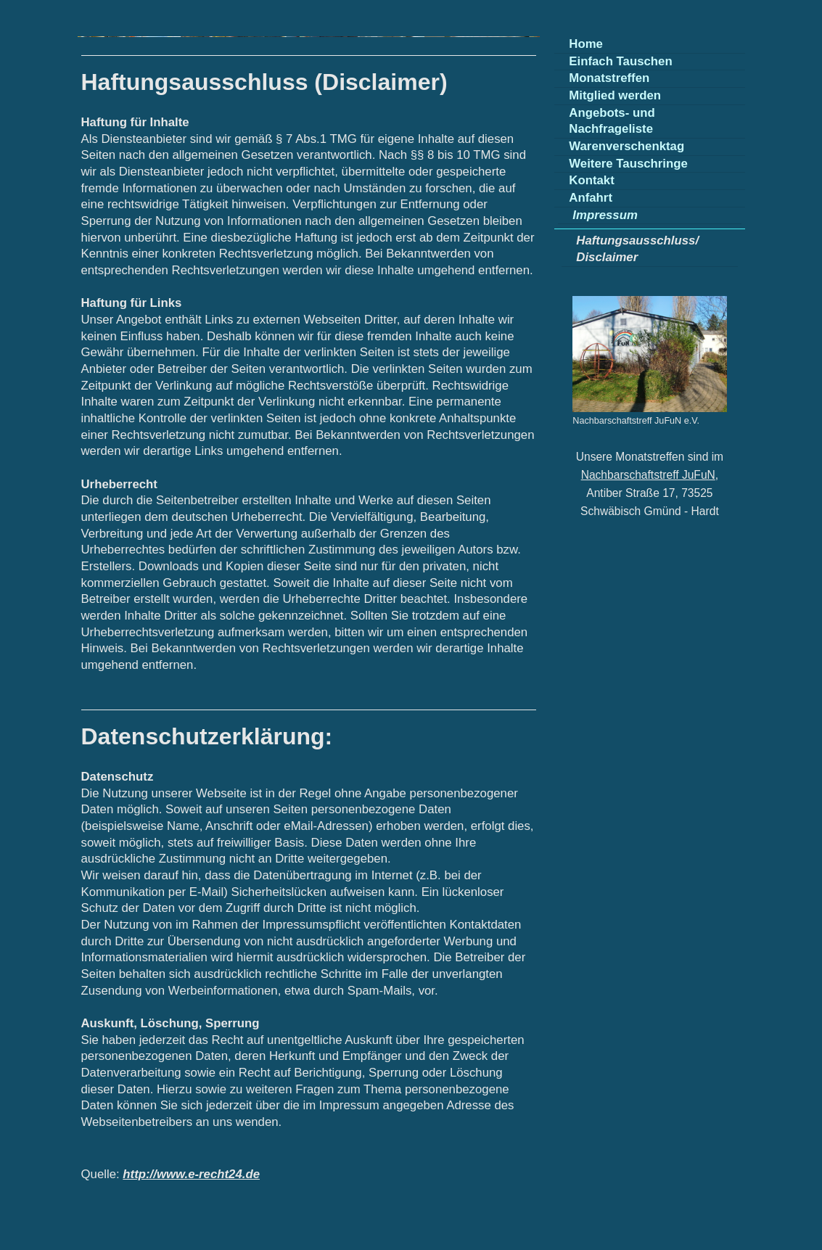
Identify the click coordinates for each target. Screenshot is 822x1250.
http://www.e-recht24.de (191, 1174)
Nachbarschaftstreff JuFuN (648, 475)
